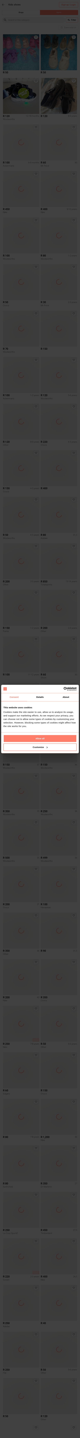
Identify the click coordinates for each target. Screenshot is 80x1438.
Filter (72, 20)
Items (59, 12)
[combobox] (36, 20)
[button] (36, 37)
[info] (68, 27)
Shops (21, 12)
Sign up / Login (68, 4)
